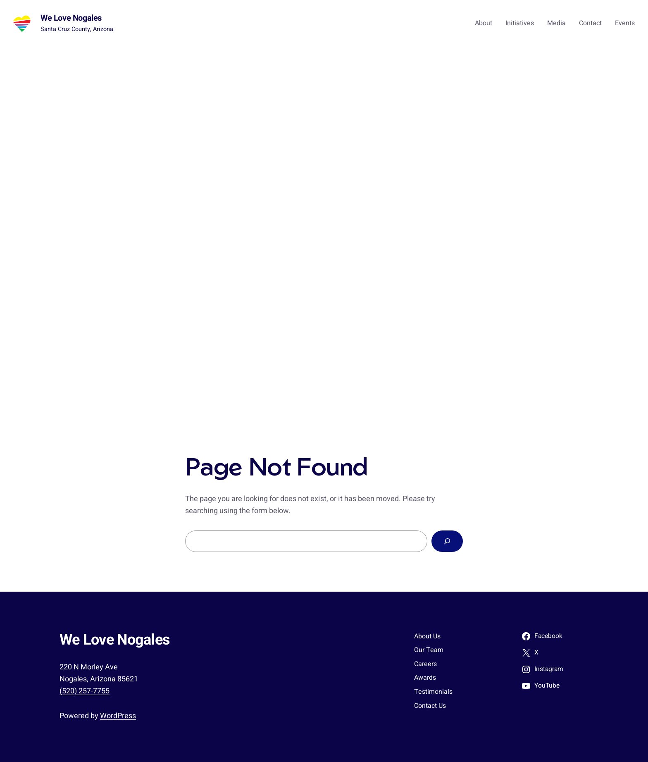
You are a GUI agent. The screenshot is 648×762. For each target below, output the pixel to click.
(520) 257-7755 (85, 691)
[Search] (447, 541)
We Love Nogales (71, 18)
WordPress (118, 715)
